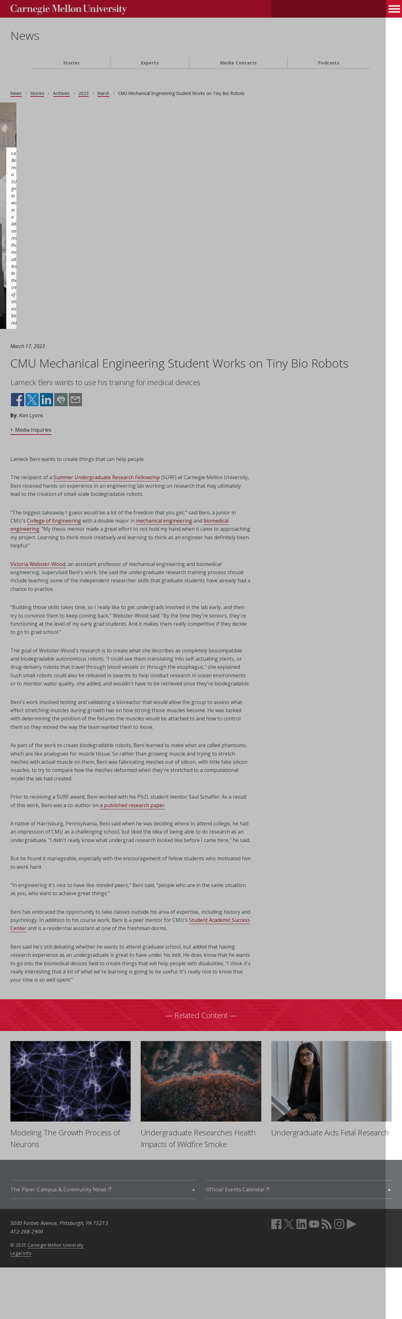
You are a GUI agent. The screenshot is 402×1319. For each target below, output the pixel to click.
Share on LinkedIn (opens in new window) (68, 415)
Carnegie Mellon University (77, 1296)
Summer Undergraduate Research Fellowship (128, 493)
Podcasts (328, 63)
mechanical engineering (207, 536)
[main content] (201, 657)
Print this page (82, 415)
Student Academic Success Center (88, 969)
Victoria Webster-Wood (59, 579)
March (125, 93)
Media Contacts (238, 63)
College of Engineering (97, 536)
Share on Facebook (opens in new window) (39, 415)
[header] (201, 39)
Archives (83, 93)
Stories (71, 63)
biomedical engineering (69, 544)
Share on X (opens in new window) (53, 415)
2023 (105, 93)
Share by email (96, 415)
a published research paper (180, 837)
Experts (150, 63)
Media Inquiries (55, 445)
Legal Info (42, 1304)
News (46, 35)
